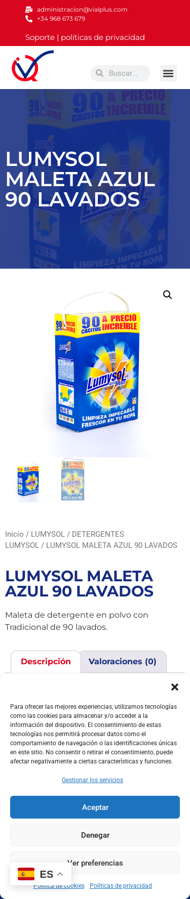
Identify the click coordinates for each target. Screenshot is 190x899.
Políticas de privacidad (121, 885)
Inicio (14, 534)
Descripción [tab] (46, 661)
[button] (175, 687)
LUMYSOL (48, 534)
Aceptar (95, 807)
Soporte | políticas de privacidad (85, 37)
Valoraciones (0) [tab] (123, 661)
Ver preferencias (95, 863)
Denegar (95, 835)
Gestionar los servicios (92, 780)
